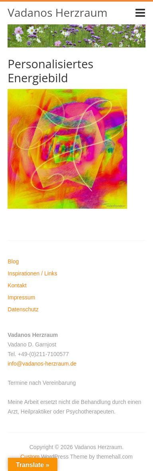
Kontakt (17, 285)
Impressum (21, 297)
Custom (29, 456)
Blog (13, 261)
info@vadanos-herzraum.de (42, 363)
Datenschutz (23, 309)
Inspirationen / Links (32, 273)
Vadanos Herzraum (58, 12)
